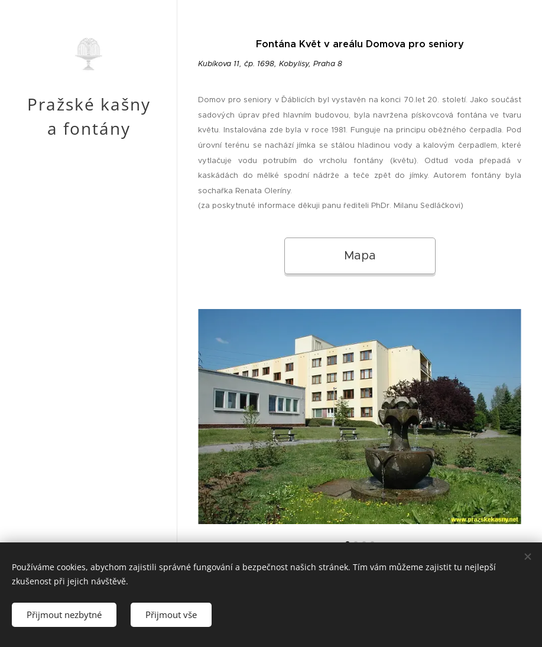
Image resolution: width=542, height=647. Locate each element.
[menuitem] (89, 323)
